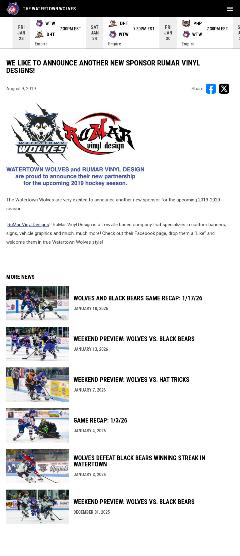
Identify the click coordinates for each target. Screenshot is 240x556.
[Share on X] (224, 89)
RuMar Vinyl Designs (28, 224)
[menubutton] (230, 9)
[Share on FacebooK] (211, 89)
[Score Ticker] (120, 33)
